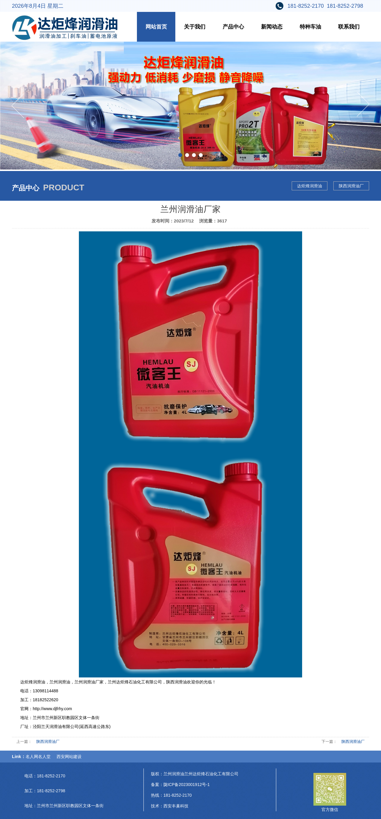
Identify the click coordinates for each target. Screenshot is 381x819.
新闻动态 (271, 27)
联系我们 (349, 27)
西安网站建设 (69, 756)
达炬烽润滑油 (309, 185)
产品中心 (233, 27)
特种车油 (310, 27)
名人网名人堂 (38, 756)
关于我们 (194, 27)
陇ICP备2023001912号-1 (186, 784)
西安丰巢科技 (175, 806)
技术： (157, 806)
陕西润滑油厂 (351, 185)
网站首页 (156, 27)
